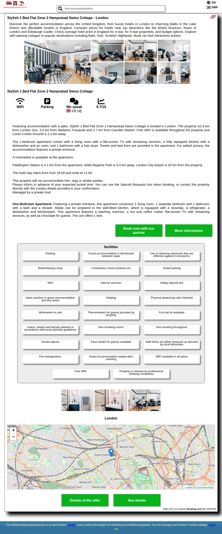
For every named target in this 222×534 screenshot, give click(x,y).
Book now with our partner (138, 230)
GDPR (212, 524)
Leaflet (188, 487)
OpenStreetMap (205, 487)
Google (71, 524)
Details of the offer (85, 500)
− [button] (13, 437)
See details (137, 500)
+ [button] (13, 430)
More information (189, 231)
